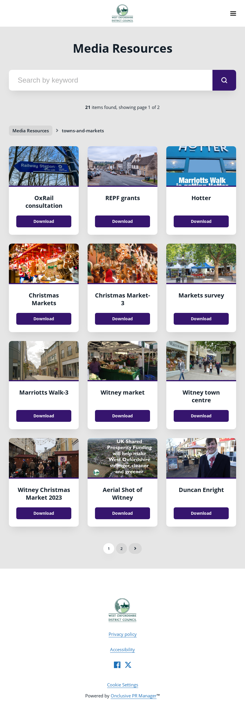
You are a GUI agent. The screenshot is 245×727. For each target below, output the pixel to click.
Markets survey (201, 295)
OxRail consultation (43, 202)
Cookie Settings (122, 685)
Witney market (123, 392)
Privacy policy (123, 634)
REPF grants (122, 198)
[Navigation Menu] (233, 13)
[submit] (224, 80)
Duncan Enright (201, 490)
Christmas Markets (44, 299)
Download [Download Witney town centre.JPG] (201, 416)
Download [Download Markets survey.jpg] (201, 318)
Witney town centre (201, 396)
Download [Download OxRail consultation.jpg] (43, 221)
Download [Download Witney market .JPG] (122, 416)
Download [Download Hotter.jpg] (201, 221)
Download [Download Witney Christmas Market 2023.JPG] (43, 513)
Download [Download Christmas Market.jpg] (122, 318)
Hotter (201, 198)
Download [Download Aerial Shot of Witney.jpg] (122, 513)
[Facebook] (117, 665)
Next (135, 548)
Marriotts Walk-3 (43, 392)
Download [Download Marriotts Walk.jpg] (43, 416)
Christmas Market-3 (122, 299)
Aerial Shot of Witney (122, 493)
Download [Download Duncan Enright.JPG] (201, 513)
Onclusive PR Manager (134, 696)
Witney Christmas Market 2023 (44, 493)
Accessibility (122, 649)
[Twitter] (128, 665)
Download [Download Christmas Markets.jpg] (43, 318)
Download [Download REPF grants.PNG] (122, 221)
